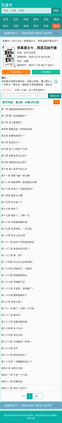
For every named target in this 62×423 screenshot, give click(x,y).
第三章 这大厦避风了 (12, 122)
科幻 (5, 26)
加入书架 (16, 72)
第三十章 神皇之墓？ (12, 301)
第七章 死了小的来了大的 (14, 149)
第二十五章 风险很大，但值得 (16, 268)
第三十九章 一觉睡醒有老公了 (16, 361)
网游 (56, 19)
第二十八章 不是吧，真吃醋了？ (17, 288)
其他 (26, 26)
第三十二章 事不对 (10, 315)
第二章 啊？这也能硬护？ (14, 115)
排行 (36, 26)
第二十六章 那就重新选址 (14, 275)
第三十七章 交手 (9, 348)
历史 (46, 19)
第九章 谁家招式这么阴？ (14, 162)
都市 (36, 19)
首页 (5, 19)
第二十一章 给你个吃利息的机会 (17, 242)
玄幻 (16, 19)
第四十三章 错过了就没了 (42, 65)
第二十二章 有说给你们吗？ (15, 248)
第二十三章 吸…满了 (12, 255)
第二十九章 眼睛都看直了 (14, 295)
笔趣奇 (7, 5)
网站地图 (31, 418)
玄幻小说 (16, 41)
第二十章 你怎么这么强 (13, 235)
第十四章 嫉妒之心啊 (12, 195)
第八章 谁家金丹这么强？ (14, 155)
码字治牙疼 (30, 52)
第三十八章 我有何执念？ (14, 355)
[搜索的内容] (26, 11)
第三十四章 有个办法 (12, 328)
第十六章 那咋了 (9, 208)
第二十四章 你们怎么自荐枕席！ (17, 262)
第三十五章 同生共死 (12, 335)
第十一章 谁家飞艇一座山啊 (15, 175)
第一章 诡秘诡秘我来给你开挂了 (17, 109)
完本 (46, 26)
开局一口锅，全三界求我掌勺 (30, 90)
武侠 (26, 19)
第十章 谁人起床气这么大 (14, 169)
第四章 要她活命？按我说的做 (16, 129)
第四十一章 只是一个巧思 (14, 375)
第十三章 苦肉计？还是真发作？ (17, 189)
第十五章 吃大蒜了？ (12, 202)
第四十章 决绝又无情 (12, 368)
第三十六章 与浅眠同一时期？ (16, 341)
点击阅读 (46, 72)
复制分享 (54, 95)
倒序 (56, 102)
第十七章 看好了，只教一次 (15, 215)
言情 (16, 26)
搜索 (56, 10)
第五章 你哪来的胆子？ (13, 135)
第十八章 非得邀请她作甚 (14, 222)
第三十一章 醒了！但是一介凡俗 (17, 308)
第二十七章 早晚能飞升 (13, 282)
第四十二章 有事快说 (12, 381)
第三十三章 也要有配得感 (14, 321)
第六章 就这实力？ (10, 142)
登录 (56, 26)
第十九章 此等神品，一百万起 (16, 228)
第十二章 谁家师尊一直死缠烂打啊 (19, 182)
